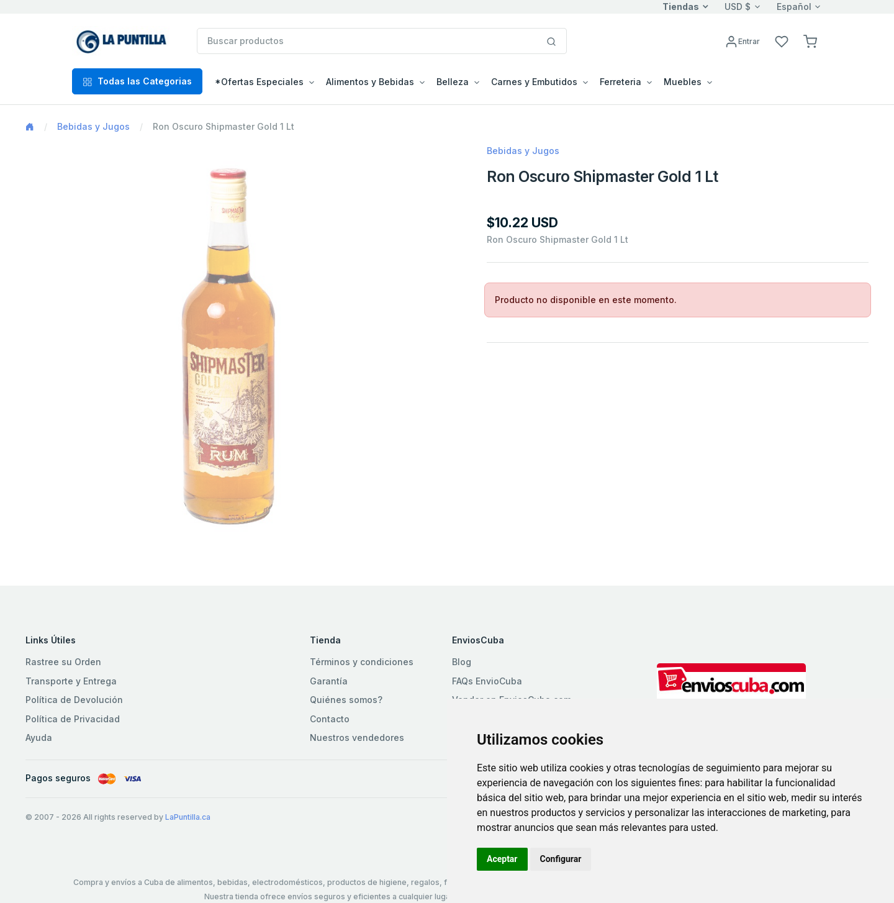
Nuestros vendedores (357, 737)
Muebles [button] (683, 81)
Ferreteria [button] (620, 81)
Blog (461, 661)
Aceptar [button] (502, 859)
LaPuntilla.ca (187, 817)
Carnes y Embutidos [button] (534, 81)
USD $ (738, 6)
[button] (810, 40)
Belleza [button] (452, 81)
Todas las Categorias (137, 81)
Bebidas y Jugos (93, 126)
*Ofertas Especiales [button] (259, 81)
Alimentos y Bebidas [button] (370, 81)
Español (794, 6)
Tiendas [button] (680, 6)
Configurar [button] (561, 859)
